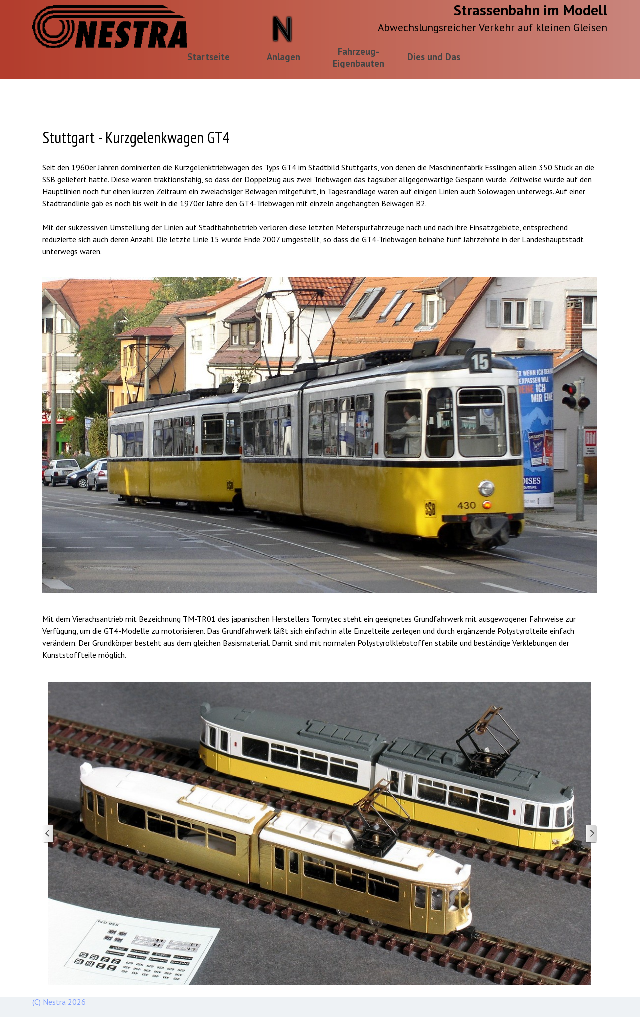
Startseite (209, 57)
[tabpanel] (320, 191)
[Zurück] (48, 834)
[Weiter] (592, 834)
